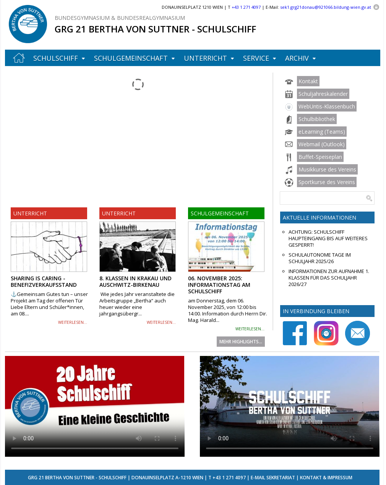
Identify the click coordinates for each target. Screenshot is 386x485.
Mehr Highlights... (240, 341)
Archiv (297, 58)
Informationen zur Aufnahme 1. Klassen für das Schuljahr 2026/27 (329, 278)
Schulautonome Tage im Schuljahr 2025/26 (320, 258)
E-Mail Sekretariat (273, 477)
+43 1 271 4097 (229, 477)
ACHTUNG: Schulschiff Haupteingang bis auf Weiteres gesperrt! (328, 238)
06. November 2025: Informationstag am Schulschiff (219, 285)
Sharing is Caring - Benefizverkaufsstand (44, 281)
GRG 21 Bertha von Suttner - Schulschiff (155, 29)
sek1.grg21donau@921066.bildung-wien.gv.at (325, 7)
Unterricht (205, 58)
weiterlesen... (72, 322)
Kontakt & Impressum (326, 477)
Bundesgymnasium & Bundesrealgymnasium (120, 17)
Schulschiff (55, 58)
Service (256, 58)
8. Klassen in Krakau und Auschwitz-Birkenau (135, 281)
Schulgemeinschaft (131, 58)
